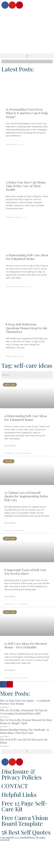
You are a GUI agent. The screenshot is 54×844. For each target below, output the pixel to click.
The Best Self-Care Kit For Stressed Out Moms (23, 741)
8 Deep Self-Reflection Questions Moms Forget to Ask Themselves (26, 327)
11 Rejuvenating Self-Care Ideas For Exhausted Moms (27, 257)
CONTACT (14, 786)
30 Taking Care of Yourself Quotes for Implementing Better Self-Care (26, 496)
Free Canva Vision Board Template (24, 820)
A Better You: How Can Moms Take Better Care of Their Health (26, 185)
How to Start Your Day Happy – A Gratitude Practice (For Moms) (25, 702)
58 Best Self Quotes (26, 832)
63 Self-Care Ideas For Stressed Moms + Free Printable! (25, 645)
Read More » (10, 445)
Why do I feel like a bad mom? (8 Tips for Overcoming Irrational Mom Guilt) (24, 712)
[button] (27, 56)
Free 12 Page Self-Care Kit (24, 806)
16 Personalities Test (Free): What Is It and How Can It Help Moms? (27, 113)
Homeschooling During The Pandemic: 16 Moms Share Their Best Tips (24, 731)
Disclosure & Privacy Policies (21, 774)
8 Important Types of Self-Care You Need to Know (25, 571)
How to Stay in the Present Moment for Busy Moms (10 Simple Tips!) (26, 721)
